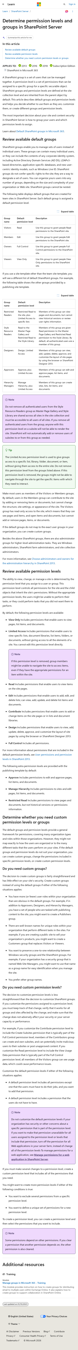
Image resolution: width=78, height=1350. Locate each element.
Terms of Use (56, 1335)
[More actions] (72, 11)
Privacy (9, 1335)
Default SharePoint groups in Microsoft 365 (40, 131)
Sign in (72, 4)
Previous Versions (31, 1331)
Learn (5, 11)
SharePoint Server (20, 11)
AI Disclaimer (12, 1331)
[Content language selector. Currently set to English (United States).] (20, 1316)
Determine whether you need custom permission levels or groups (36, 58)
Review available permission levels (21, 53)
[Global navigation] (3, 4)
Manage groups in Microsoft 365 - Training (24, 1282)
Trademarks (11, 1340)
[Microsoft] (39, 4)
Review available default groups (20, 49)
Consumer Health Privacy (32, 1335)
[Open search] (64, 4)
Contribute (59, 1331)
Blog (46, 1331)
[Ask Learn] (67, 11)
